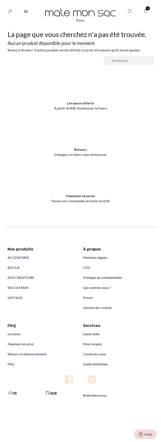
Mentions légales (95, 257)
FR (15, 393)
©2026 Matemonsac (95, 395)
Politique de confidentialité (102, 277)
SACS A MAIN (18, 288)
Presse (88, 298)
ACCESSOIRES (18, 257)
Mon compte (92, 344)
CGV (86, 267)
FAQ (11, 364)
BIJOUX (14, 267)
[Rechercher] (128, 60)
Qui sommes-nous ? (97, 288)
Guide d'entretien (95, 364)
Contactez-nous (94, 354)
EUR (54, 393)
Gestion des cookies (97, 308)
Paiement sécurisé (21, 344)
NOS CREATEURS (21, 277)
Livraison (14, 334)
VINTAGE (15, 298)
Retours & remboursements (27, 354)
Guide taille (91, 334)
